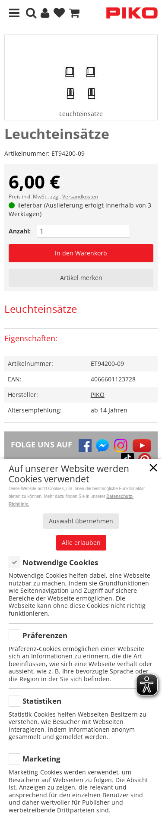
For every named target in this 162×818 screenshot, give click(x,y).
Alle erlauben (81, 542)
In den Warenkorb (81, 253)
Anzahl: (20, 231)
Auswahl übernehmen (81, 521)
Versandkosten (80, 196)
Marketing (41, 759)
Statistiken (41, 701)
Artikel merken (81, 278)
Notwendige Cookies (60, 562)
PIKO (98, 394)
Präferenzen (44, 635)
